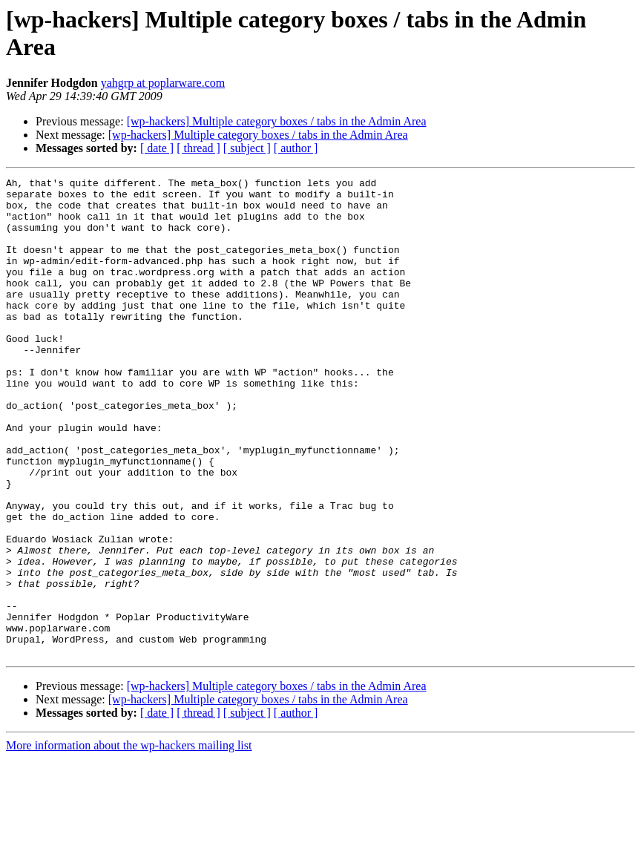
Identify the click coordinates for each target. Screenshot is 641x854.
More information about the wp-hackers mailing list (129, 841)
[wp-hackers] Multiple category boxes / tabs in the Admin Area (277, 121)
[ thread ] (198, 148)
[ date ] (157, 148)
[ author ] (296, 148)
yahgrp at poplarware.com (163, 82)
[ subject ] (247, 148)
